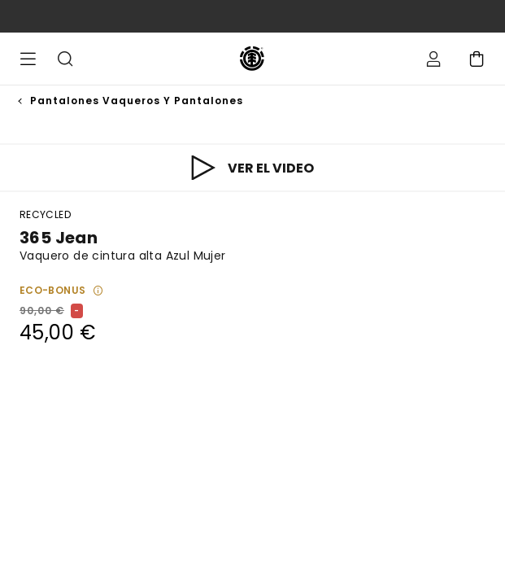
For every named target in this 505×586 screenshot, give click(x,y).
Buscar (65, 58)
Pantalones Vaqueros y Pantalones (136, 100)
